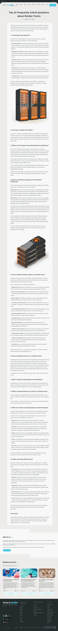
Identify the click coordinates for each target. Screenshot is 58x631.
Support (42, 4)
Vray (20, 617)
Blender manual (50, 615)
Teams (48, 607)
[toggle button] (56, 1)
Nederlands (21, 627)
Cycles (21, 615)
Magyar (25, 627)
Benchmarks (49, 618)
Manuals (38, 4)
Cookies (35, 610)
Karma (21, 620)
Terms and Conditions (37, 609)
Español (34, 627)
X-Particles (22, 621)
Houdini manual (50, 613)
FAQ (34, 604)
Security (35, 615)
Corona (21, 618)
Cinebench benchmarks (49, 620)
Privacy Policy (36, 607)
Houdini (25, 4)
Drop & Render (36, 474)
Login (47, 4)
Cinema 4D (17, 5)
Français (38, 627)
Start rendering (50, 604)
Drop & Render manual (50, 610)
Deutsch (29, 627)
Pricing (29, 4)
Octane (21, 610)
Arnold (21, 613)
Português (43, 627)
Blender (21, 4)
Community (34, 4)
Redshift (21, 612)
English (16, 627)
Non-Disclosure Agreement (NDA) (38, 613)
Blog (48, 622)
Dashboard (49, 616)
